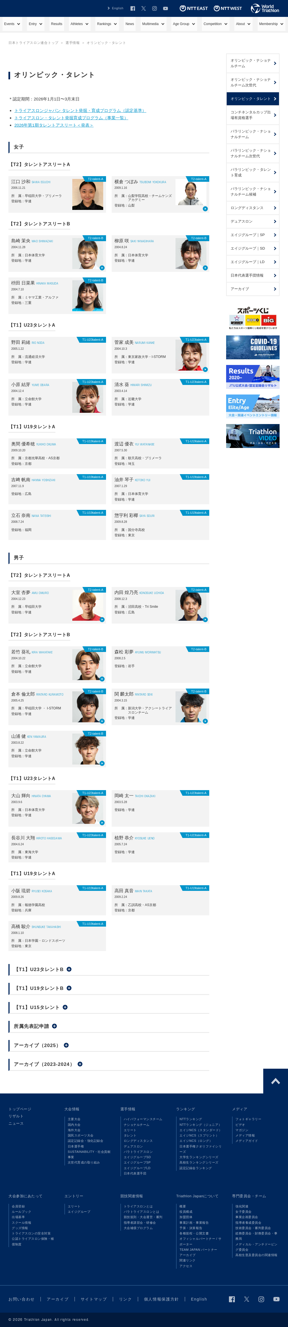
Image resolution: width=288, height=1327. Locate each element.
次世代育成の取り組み (84, 1162)
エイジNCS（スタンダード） (200, 1130)
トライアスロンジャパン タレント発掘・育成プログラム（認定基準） (80, 110)
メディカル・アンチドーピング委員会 (256, 1247)
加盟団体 (185, 1217)
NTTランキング (190, 1119)
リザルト (16, 1116)
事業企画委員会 (246, 1217)
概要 (182, 1206)
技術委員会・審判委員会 (253, 1228)
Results (56, 24)
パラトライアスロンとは (141, 1211)
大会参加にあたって (25, 1196)
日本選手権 (76, 1146)
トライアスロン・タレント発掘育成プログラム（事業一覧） (71, 117)
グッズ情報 (20, 1228)
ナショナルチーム (137, 1124)
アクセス (185, 1266)
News (129, 24)
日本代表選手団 (135, 1173)
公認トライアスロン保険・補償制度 (33, 1241)
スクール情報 (21, 1222)
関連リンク (187, 1260)
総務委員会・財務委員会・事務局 (256, 1236)
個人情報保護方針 (161, 1299)
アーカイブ (187, 1255)
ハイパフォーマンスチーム (143, 1119)
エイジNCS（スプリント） (199, 1135)
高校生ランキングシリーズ (198, 1162)
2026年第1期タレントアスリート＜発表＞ (54, 125)
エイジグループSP (137, 1162)
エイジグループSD (137, 1157)
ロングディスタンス (138, 1140)
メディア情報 (245, 1135)
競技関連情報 (131, 1196)
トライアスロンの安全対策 (31, 1233)
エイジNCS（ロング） (195, 1140)
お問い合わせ (21, 1299)
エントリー (74, 1196)
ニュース (16, 1123)
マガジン (241, 1130)
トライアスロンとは (138, 1206)
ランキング (185, 1109)
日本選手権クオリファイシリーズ (200, 1149)
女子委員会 (243, 1211)
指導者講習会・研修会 (140, 1222)
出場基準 (18, 1217)
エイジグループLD (137, 1168)
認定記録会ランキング (195, 1168)
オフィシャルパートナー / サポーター (200, 1241)
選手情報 (128, 1109)
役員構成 (185, 1211)
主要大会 (74, 1119)
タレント (130, 1135)
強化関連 (241, 1206)
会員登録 (18, 1206)
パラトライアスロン (138, 1151)
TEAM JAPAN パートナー (198, 1249)
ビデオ (240, 1124)
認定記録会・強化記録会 (86, 1140)
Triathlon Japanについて (197, 1196)
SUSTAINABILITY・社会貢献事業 (89, 1154)
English (117, 8)
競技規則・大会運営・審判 (143, 1217)
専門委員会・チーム (249, 1196)
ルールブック (21, 1211)
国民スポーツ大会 (81, 1135)
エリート (130, 1130)
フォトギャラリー (248, 1119)
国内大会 (74, 1124)
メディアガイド (246, 1140)
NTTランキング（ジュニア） (200, 1124)
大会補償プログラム (138, 1228)
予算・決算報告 (190, 1228)
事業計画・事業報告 (194, 1222)
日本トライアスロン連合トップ (33, 43)
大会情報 (72, 1109)
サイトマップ (94, 1299)
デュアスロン (133, 1146)
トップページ (19, 1109)
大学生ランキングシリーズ (198, 1157)
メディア (239, 1109)
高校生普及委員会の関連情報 (256, 1255)
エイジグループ (79, 1211)
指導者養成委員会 (248, 1222)
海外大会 (74, 1130)
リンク (125, 1299)
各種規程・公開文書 (194, 1233)
